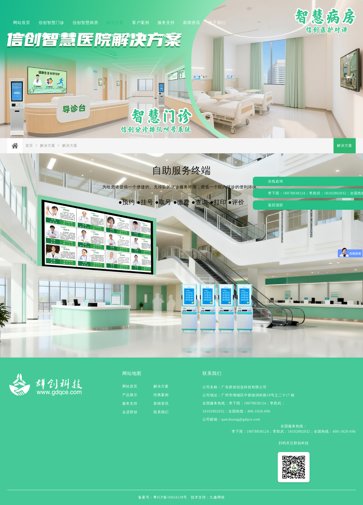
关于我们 (217, 22)
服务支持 (166, 22)
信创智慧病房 (85, 22)
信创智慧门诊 (51, 22)
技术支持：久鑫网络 (208, 497)
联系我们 (161, 412)
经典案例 (161, 395)
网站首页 (21, 22)
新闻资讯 (191, 22)
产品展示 (129, 395)
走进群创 (129, 412)
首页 (29, 145)
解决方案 (115, 22)
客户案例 (140, 22)
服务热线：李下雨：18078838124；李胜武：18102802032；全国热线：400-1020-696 (94, 35)
